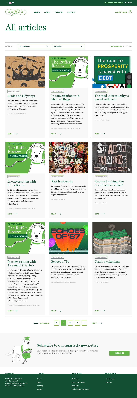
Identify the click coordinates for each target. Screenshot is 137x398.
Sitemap (109, 382)
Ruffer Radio (13, 257)
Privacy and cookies (78, 382)
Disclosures (75, 378)
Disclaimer (75, 385)
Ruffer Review (13, 91)
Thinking (58, 12)
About (37, 12)
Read (13, 134)
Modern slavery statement (80, 389)
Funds (47, 12)
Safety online (110, 378)
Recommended (116, 46)
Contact (71, 12)
